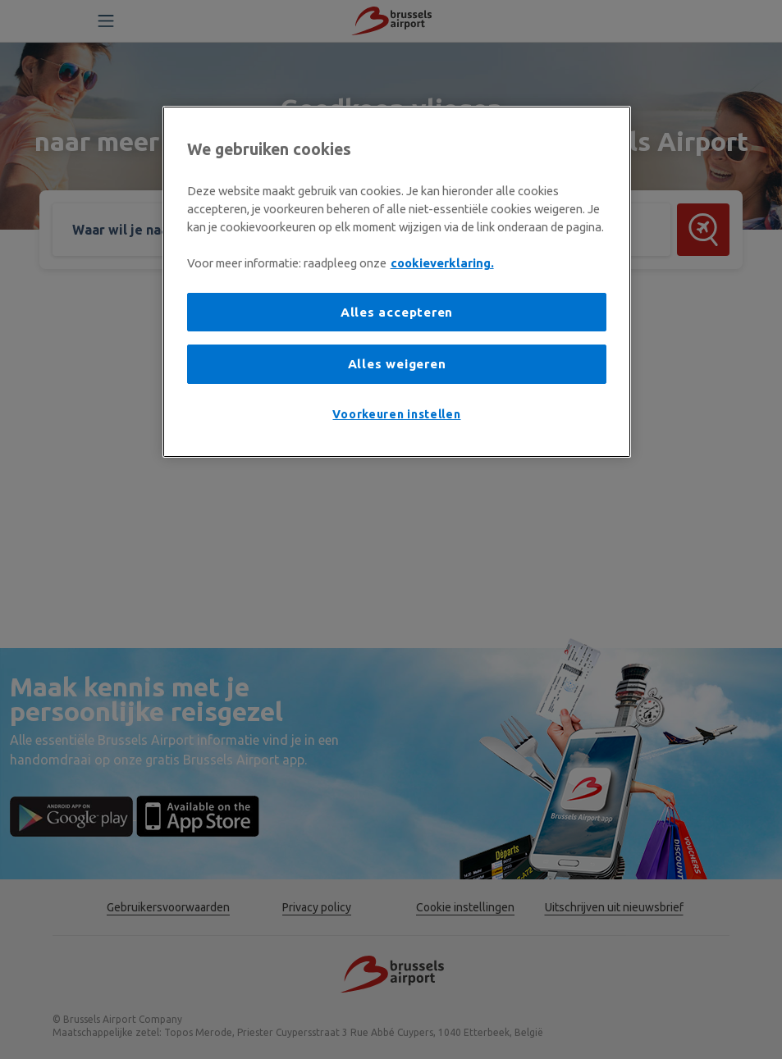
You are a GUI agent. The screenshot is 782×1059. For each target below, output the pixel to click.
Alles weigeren (397, 364)
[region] (397, 282)
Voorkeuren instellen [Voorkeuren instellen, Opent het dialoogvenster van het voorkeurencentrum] (396, 414)
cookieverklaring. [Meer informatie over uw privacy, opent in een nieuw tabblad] (442, 263)
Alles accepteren (397, 312)
